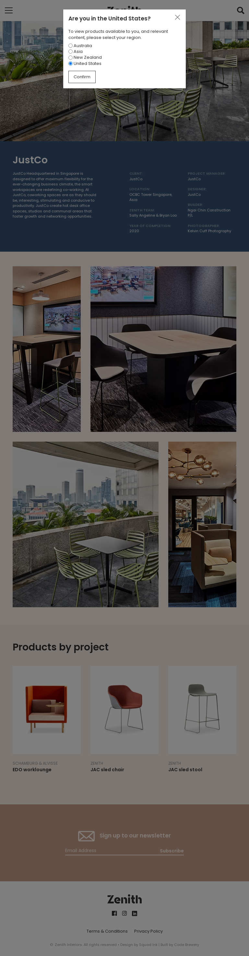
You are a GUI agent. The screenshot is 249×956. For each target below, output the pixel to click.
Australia (80, 46)
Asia (75, 51)
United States (84, 63)
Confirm (82, 77)
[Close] (177, 17)
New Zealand (85, 57)
